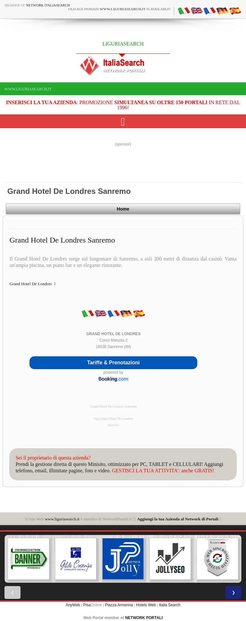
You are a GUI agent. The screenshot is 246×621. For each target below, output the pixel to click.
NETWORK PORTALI (144, 618)
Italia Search (169, 605)
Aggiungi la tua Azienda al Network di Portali (177, 519)
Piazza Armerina (119, 605)
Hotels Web (146, 605)
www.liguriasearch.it (28, 89)
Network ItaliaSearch (48, 5)
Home (123, 208)
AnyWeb (73, 605)
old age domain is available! (119, 9)
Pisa (87, 605)
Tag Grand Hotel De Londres (113, 418)
